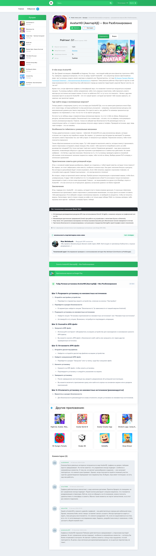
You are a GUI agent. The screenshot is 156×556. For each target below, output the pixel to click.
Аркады (74, 51)
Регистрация (123, 3)
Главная (21, 9)
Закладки (88, 28)
